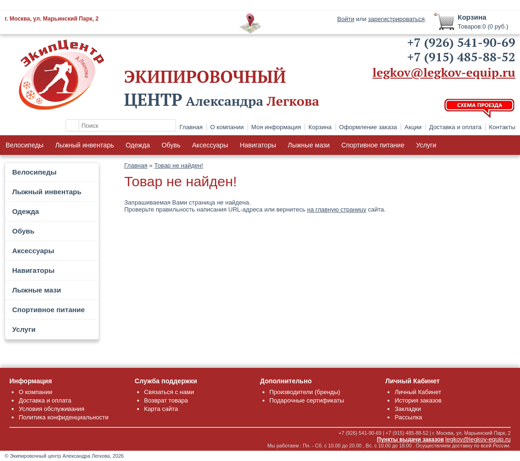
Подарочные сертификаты (307, 400)
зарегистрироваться (396, 18)
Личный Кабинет (418, 391)
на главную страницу (336, 209)
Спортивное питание (372, 145)
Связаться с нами (169, 391)
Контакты (502, 127)
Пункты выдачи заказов (410, 439)
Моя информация (276, 127)
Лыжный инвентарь (84, 145)
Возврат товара (166, 400)
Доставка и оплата (455, 127)
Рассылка (408, 417)
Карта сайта (161, 408)
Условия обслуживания (51, 408)
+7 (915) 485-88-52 (461, 57)
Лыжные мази (309, 145)
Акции (412, 127)
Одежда (137, 145)
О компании (227, 127)
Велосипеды (25, 145)
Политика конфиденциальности (64, 417)
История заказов (418, 400)
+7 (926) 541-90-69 (461, 42)
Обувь (170, 145)
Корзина (320, 127)
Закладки (408, 408)
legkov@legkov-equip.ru (444, 72)
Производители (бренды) (305, 391)
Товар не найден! (178, 165)
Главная (191, 127)
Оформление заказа (368, 127)
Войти (345, 18)
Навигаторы (258, 145)
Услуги (426, 145)
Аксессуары (210, 145)
